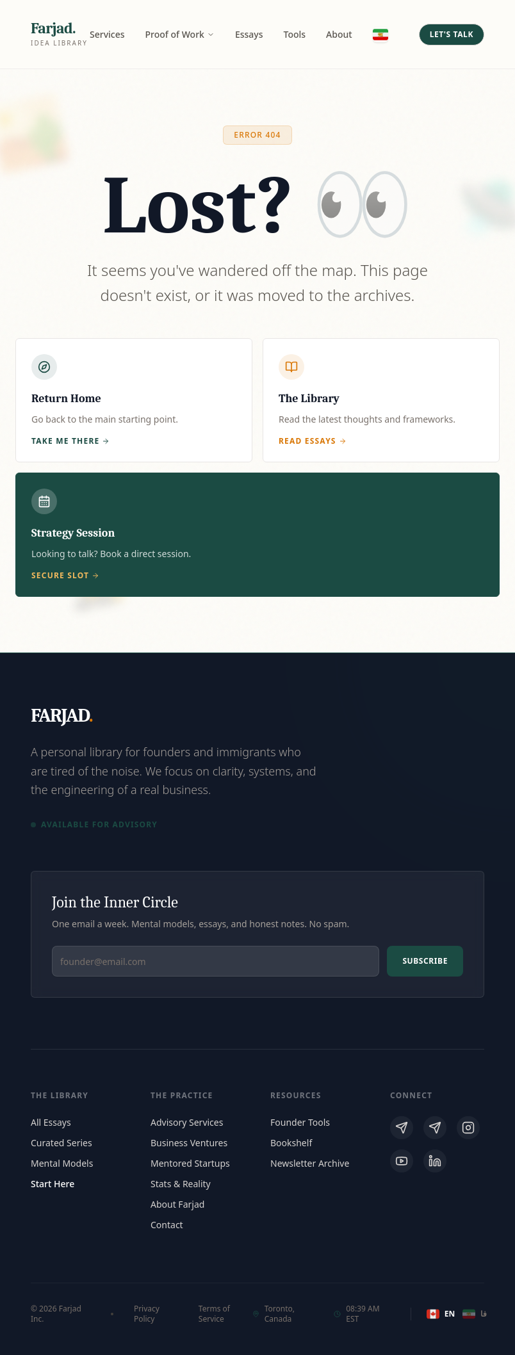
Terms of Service (214, 1314)
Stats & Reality (181, 1184)
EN (439, 1314)
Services (107, 34)
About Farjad (177, 1204)
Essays (249, 34)
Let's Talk (451, 34)
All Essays (51, 1122)
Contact (167, 1225)
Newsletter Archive (309, 1163)
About (339, 34)
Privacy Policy (146, 1314)
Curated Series (61, 1143)
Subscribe (425, 960)
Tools (295, 34)
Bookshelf (291, 1143)
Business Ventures (189, 1143)
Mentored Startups (190, 1163)
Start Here (52, 1184)
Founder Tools (300, 1122)
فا (473, 1314)
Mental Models (62, 1163)
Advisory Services (187, 1122)
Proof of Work (180, 34)
